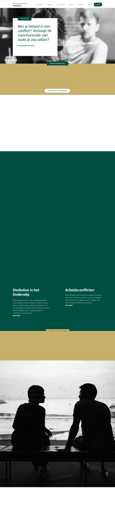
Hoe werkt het (94, 504)
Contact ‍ (93, 496)
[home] (21, 4)
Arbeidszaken (50, 4)
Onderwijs (71, 4)
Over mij (89, 4)
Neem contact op (53, 132)
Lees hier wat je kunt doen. (26, 45)
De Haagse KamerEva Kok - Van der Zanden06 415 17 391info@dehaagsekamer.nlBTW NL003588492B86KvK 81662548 (81, 502)
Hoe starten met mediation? (57, 91)
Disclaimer (93, 510)
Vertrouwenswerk (61, 4)
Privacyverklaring (95, 511)
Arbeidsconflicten (95, 500)
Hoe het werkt (80, 4)
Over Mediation (39, 4)
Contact (98, 4)
